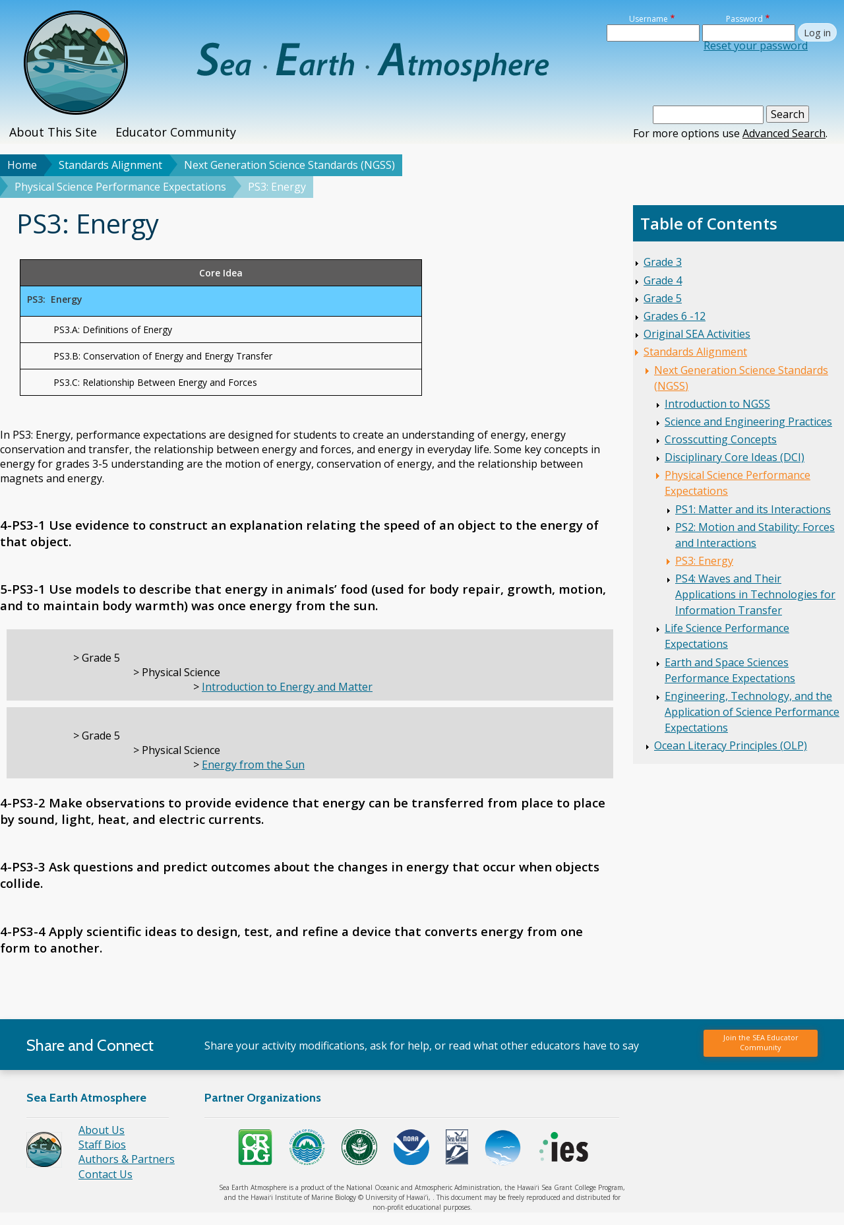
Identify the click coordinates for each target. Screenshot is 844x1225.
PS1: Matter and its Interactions (753, 509)
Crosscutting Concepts (721, 439)
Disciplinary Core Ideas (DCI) (734, 457)
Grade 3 (663, 262)
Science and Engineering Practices (748, 421)
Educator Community (175, 132)
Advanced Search (784, 133)
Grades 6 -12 (675, 316)
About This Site (53, 132)
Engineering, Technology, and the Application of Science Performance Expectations (752, 712)
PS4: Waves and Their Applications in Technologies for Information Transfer (755, 594)
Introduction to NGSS (717, 403)
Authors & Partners (126, 1159)
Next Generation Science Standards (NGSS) (289, 165)
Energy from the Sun (253, 764)
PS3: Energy (704, 560)
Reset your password (756, 45)
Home (22, 165)
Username (648, 18)
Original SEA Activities (697, 334)
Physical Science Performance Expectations (120, 186)
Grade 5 (663, 298)
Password (744, 18)
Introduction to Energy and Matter (287, 686)
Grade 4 (663, 280)
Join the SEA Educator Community (761, 1042)
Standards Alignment (110, 165)
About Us (101, 1130)
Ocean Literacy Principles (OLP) (730, 745)
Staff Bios (102, 1144)
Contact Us (105, 1174)
